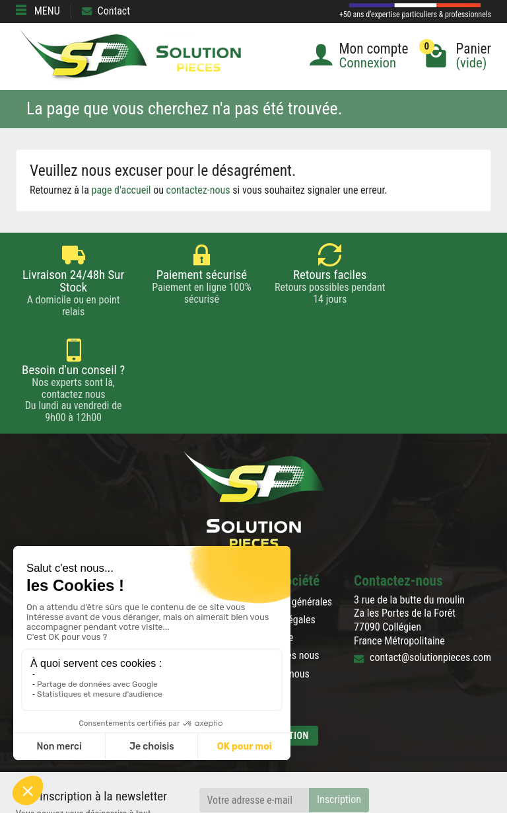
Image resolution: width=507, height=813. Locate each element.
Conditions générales (288, 506)
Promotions (169, 506)
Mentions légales (280, 524)
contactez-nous (198, 190)
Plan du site (268, 542)
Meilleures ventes (181, 542)
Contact (106, 11)
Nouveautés (169, 524)
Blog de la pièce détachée (69, 542)
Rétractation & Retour (60, 506)
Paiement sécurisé (54, 524)
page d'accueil (121, 190)
